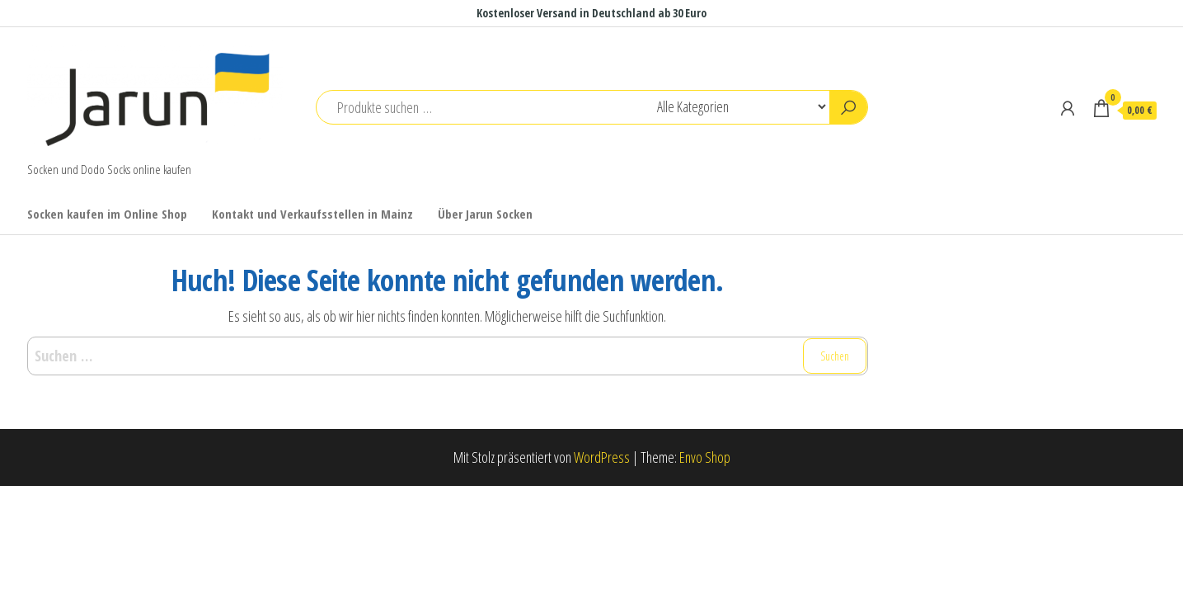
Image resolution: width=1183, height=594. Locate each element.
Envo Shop (704, 457)
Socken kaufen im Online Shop (107, 213)
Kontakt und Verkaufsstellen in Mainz (312, 213)
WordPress (602, 457)
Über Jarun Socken (485, 213)
